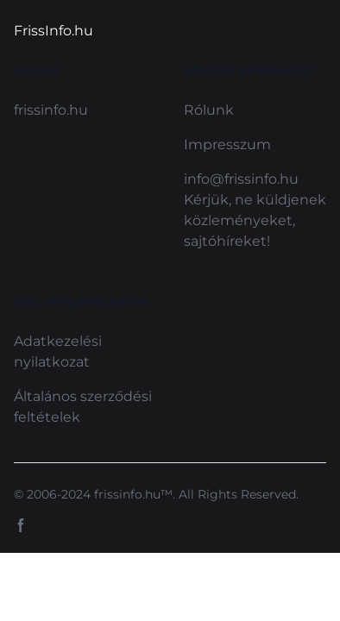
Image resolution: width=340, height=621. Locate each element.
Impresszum (227, 144)
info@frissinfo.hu (241, 179)
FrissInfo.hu (53, 30)
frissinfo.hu (51, 110)
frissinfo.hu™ (133, 494)
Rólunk (209, 110)
